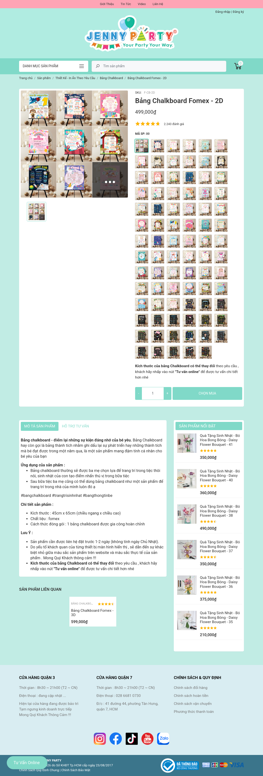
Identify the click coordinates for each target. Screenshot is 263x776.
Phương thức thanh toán (194, 711)
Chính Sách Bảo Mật (75, 770)
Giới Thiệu (107, 4)
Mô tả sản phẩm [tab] (39, 426)
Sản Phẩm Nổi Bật (197, 426)
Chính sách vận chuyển (193, 703)
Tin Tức (126, 4)
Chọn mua (207, 393)
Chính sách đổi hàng (190, 688)
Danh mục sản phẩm (40, 66)
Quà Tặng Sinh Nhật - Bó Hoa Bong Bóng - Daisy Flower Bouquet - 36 (220, 582)
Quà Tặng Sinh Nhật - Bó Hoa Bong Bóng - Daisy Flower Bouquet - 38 (220, 511)
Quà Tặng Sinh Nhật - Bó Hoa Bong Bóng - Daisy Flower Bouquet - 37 (220, 546)
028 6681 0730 (128, 696)
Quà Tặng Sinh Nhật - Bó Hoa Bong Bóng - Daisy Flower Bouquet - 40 (220, 475)
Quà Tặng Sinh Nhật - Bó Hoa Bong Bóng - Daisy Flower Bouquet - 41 (220, 440)
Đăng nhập (222, 12)
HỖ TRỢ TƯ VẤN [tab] (75, 426)
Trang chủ (26, 78)
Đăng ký (238, 12)
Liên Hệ (158, 4)
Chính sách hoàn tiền (191, 696)
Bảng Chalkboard (83, 603)
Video (142, 4)
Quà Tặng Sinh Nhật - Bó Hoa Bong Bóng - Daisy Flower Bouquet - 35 (220, 617)
